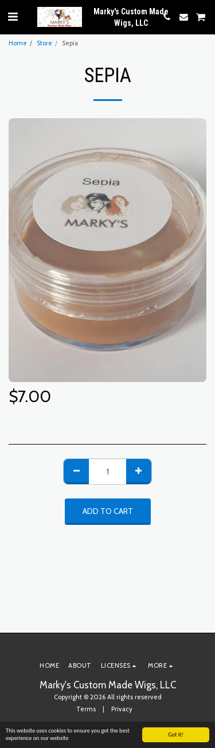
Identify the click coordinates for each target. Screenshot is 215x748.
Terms (86, 709)
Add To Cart (108, 511)
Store (44, 43)
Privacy (121, 709)
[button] (12, 17)
